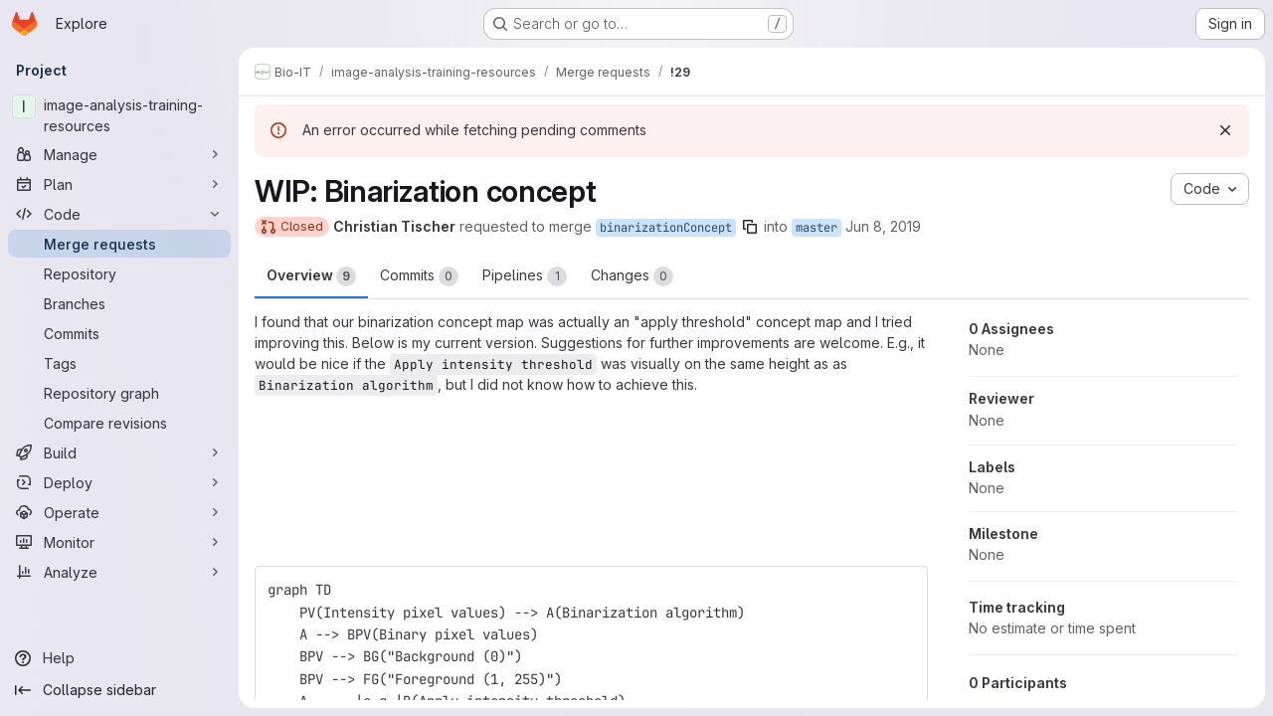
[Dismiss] (1225, 130)
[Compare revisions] (119, 423)
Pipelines (524, 276)
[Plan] (119, 184)
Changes (632, 276)
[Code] (119, 214)
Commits (419, 276)
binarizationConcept (666, 228)
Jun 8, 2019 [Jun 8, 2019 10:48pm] (883, 226)
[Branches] (119, 303)
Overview (311, 276)
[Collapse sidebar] (119, 690)
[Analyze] (119, 572)
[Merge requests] (119, 244)
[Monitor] (119, 542)
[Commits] (119, 333)
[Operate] (119, 512)
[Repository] (119, 273)
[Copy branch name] (750, 227)
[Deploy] (119, 482)
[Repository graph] (119, 393)
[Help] (119, 658)
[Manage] (119, 154)
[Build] (119, 452)
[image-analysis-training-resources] (119, 115)
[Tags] (119, 363)
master (816, 228)
